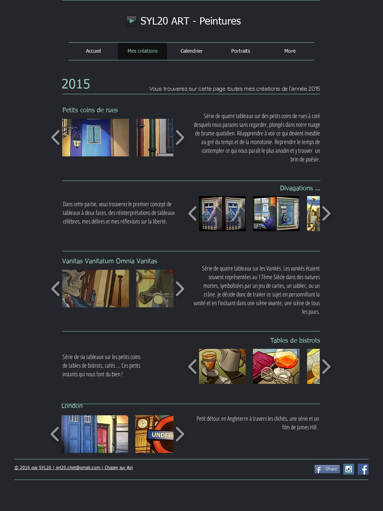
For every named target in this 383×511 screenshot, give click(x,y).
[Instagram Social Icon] (348, 469)
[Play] (131, 21)
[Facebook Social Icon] (363, 469)
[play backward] (56, 137)
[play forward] (180, 137)
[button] (95, 137)
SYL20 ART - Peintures (191, 22)
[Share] (327, 469)
